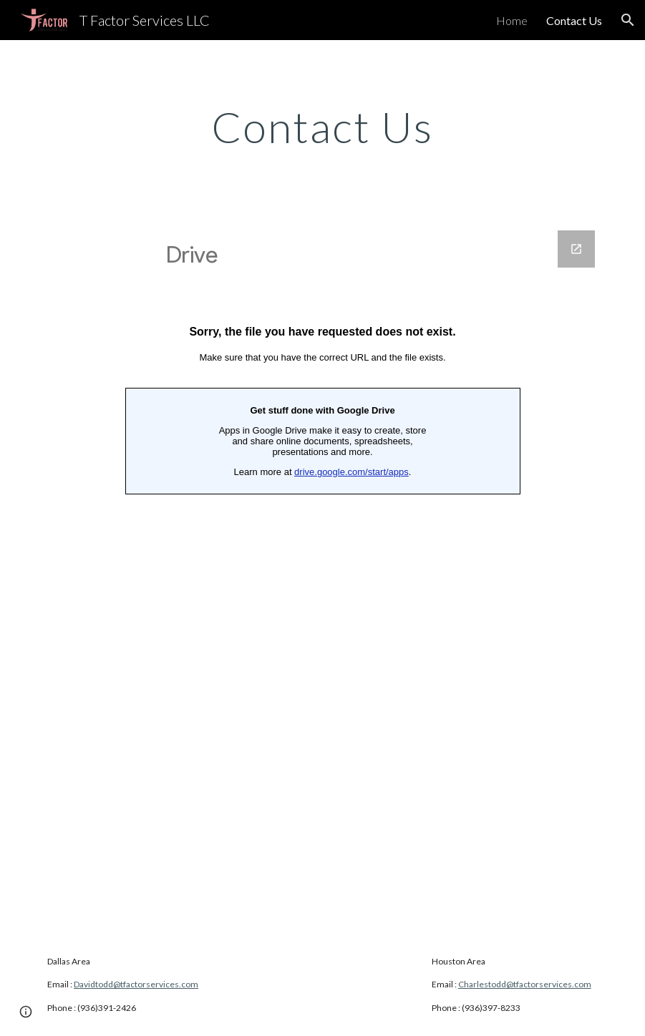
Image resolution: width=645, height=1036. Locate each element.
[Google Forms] (322, 573)
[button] (628, 20)
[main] (322, 126)
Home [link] (512, 20)
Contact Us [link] (574, 20)
